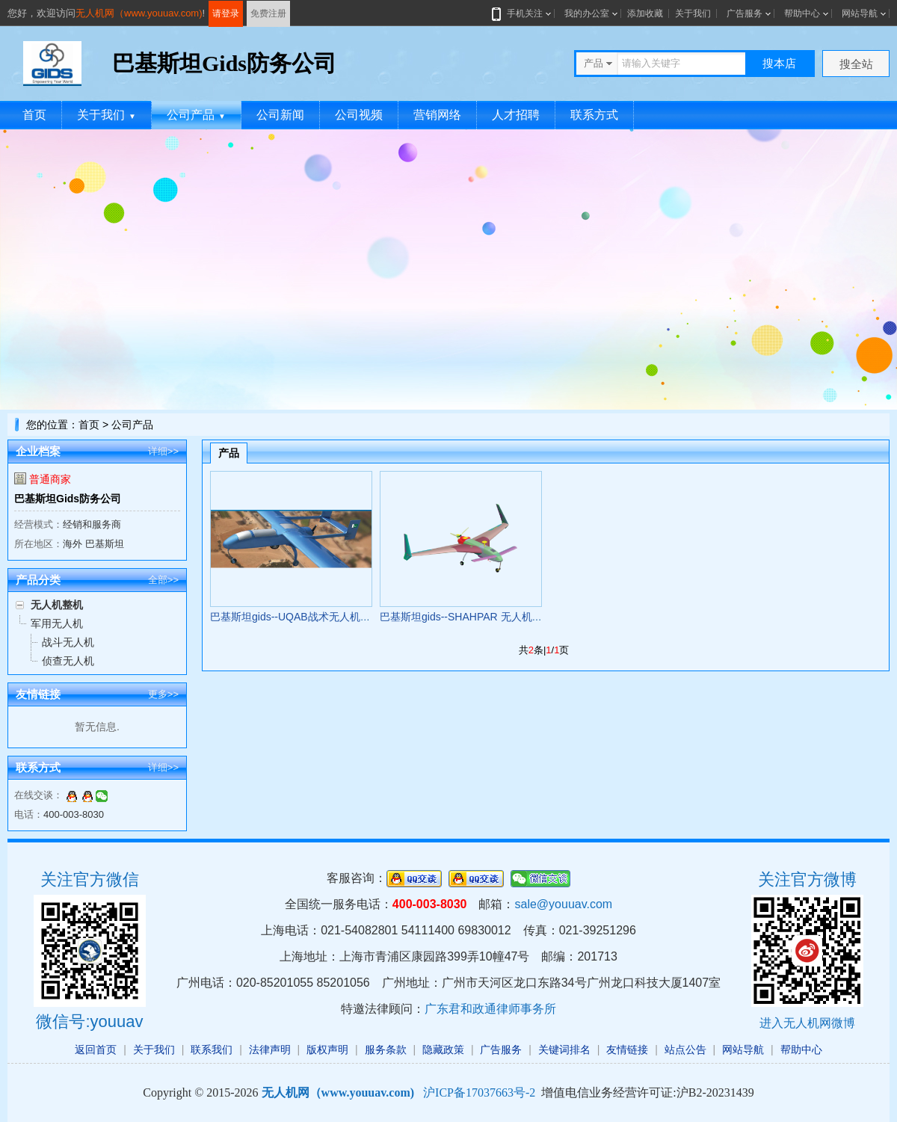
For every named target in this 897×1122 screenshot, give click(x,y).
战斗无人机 (68, 642)
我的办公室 (586, 13)
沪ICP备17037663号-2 (479, 1092)
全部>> (163, 579)
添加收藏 (645, 13)
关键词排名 (564, 1049)
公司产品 (196, 114)
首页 (34, 114)
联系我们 (211, 1049)
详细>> (163, 451)
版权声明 (327, 1049)
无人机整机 (57, 605)
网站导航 (860, 13)
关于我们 (693, 13)
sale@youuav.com (563, 904)
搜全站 (856, 64)
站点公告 (685, 1049)
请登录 (225, 13)
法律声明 (270, 1049)
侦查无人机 (68, 661)
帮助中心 (802, 13)
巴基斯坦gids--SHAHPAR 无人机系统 (466, 617)
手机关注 (522, 13)
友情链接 (627, 1049)
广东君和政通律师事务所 (490, 1008)
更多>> (163, 694)
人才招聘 (516, 114)
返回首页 (96, 1049)
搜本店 (779, 63)
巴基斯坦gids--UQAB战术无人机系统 (295, 617)
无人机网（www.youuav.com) (139, 13)
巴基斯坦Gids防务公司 (67, 499)
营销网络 (437, 114)
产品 (228, 453)
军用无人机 (57, 623)
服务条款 (386, 1049)
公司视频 (359, 114)
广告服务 (744, 13)
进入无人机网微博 (807, 1023)
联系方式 (594, 114)
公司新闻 (280, 114)
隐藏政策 (443, 1049)
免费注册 (268, 13)
